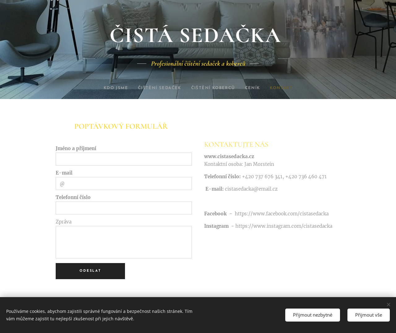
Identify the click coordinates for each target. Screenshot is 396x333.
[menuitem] (110, 88)
